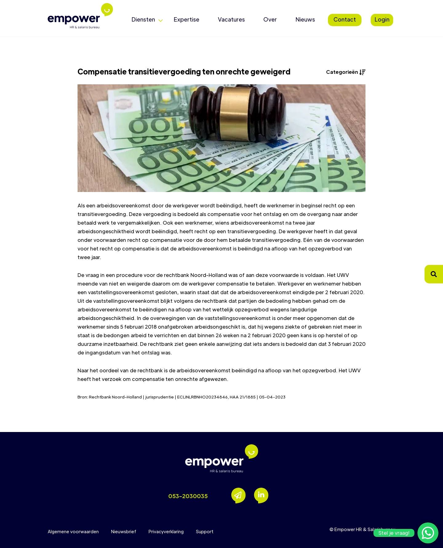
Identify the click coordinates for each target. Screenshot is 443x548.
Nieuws (305, 19)
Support (205, 531)
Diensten (143, 19)
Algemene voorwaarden (73, 531)
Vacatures (231, 19)
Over (270, 19)
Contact (344, 19)
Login (381, 19)
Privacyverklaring (166, 531)
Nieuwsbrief (123, 531)
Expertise (186, 19)
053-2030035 (188, 495)
